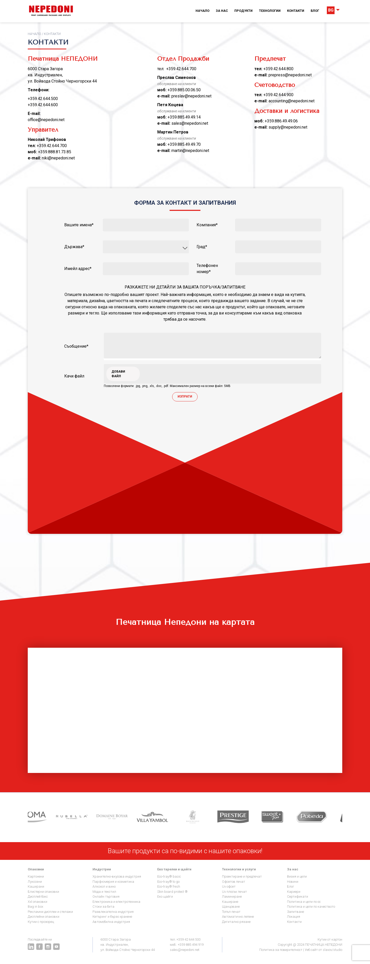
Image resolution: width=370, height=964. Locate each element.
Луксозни (35, 882)
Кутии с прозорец (41, 922)
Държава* (74, 246)
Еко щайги (165, 896)
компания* (207, 224)
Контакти (295, 11)
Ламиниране (232, 896)
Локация (293, 916)
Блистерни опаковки (43, 892)
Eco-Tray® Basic (169, 876)
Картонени (36, 876)
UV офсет (229, 886)
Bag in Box (35, 906)
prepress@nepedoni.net (290, 75)
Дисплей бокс (38, 896)
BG (331, 10)
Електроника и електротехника (116, 902)
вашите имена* (79, 224)
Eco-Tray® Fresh (168, 886)
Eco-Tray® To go (168, 882)
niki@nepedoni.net (58, 158)
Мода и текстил (104, 892)
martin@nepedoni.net (190, 150)
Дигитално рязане (236, 922)
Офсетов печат (233, 882)
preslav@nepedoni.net (191, 96)
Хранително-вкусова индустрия (116, 876)
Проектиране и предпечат (242, 876)
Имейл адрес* (77, 268)
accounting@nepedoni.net (291, 100)
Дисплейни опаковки (43, 916)
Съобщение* (76, 346)
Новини (292, 882)
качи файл (74, 376)
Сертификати (297, 896)
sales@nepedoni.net (189, 123)
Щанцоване (231, 906)
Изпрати (185, 396)
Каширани (36, 886)
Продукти (243, 11)
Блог (315, 11)
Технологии (270, 11)
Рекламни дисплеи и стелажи (50, 912)
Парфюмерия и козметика (113, 882)
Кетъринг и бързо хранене (112, 916)
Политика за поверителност (280, 950)
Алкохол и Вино (104, 886)
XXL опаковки (37, 902)
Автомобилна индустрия (111, 922)
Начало (202, 11)
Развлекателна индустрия (113, 912)
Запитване (295, 912)
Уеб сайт (311, 950)
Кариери (293, 892)
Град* (202, 246)
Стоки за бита (103, 906)
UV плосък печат (234, 892)
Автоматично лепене (238, 916)
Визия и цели (297, 876)
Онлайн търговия (105, 896)
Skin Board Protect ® (172, 892)
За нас (222, 11)
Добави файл (118, 374)
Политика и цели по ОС (304, 902)
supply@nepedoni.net (288, 127)
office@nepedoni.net (46, 119)
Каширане (230, 902)
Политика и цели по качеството (311, 906)
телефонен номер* (207, 268)
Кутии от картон (330, 939)
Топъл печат (231, 912)
